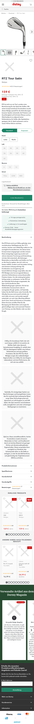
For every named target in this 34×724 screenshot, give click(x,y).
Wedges (4, 82)
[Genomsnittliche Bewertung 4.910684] (7, 573)
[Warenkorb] (31, 4)
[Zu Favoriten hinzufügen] (30, 60)
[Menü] (3, 4)
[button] (8, 534)
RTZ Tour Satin (21, 13)
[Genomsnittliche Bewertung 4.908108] (23, 525)
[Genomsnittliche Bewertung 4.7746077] (23, 571)
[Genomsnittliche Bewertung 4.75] (7, 525)
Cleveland (11, 13)
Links (5, 139)
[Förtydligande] (22, 95)
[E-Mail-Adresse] (17, 684)
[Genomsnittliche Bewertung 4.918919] (6, 86)
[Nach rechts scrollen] (32, 32)
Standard (9, 130)
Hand (3, 135)
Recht (14, 139)
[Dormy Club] (25, 4)
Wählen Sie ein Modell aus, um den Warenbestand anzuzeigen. (19, 189)
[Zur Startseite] (16, 4)
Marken (3, 13)
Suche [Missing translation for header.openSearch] (4, 9)
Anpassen (24, 130)
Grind (4, 172)
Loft (3, 144)
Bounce (4, 163)
